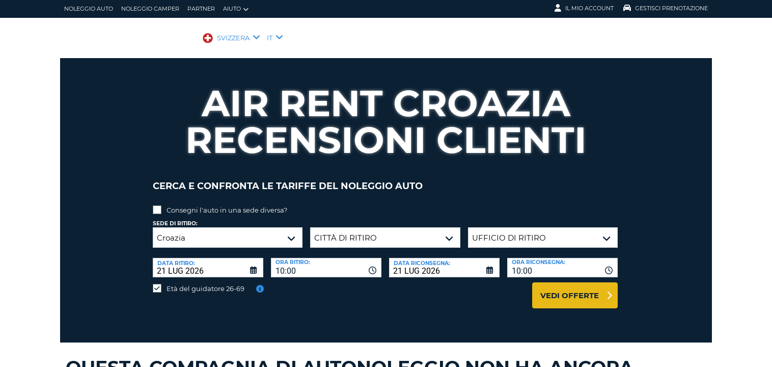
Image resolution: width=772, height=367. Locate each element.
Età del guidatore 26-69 (205, 281)
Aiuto (236, 9)
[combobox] (326, 260)
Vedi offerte (569, 288)
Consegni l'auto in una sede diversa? (227, 202)
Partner (201, 8)
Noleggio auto (88, 8)
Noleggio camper (150, 8)
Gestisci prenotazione (665, 8)
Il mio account (584, 8)
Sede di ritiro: (175, 216)
